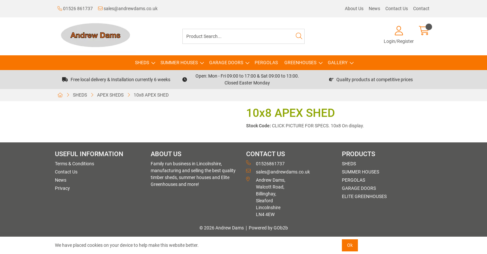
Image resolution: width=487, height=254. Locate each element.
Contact (421, 8)
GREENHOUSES (300, 62)
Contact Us (396, 8)
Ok (350, 245)
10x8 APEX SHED (151, 95)
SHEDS (142, 62)
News (374, 8)
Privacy (62, 188)
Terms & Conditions (74, 163)
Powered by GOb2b (268, 227)
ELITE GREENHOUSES (364, 196)
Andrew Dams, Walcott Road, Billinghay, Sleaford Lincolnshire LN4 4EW (265, 197)
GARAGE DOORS (226, 62)
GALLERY (337, 62)
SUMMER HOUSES (179, 62)
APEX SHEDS (110, 95)
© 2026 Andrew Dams (221, 227)
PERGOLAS (266, 62)
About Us (354, 8)
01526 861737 (75, 8)
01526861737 (265, 163)
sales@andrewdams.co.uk (128, 8)
